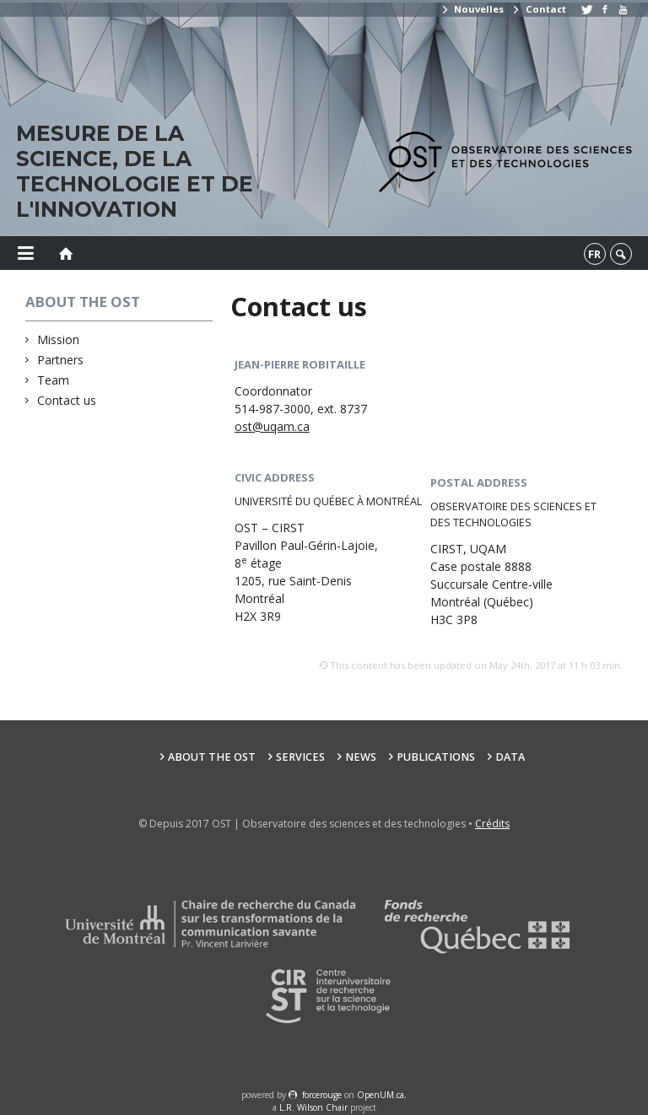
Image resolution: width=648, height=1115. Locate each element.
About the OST (212, 757)
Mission (58, 339)
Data (510, 757)
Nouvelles (472, 9)
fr (594, 253)
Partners (61, 360)
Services (300, 757)
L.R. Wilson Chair (313, 1107)
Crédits (492, 823)
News (360, 757)
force (322, 1095)
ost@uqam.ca (272, 426)
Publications (436, 757)
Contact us (67, 400)
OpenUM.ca (380, 1095)
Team (53, 380)
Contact (538, 9)
